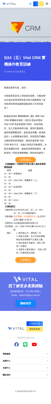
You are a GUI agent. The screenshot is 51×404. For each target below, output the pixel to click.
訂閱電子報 (34, 323)
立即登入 (36, 4)
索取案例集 (34, 329)
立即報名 (25, 159)
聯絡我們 (25, 303)
